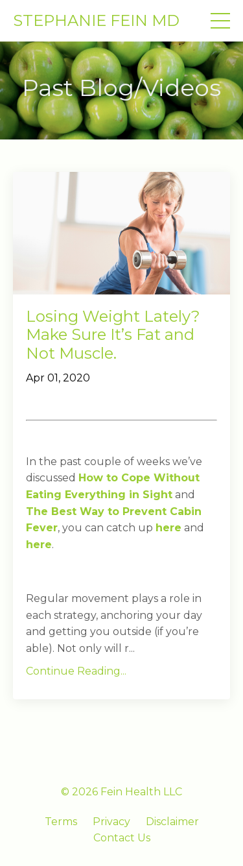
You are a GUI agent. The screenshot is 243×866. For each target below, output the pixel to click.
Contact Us (121, 838)
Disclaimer (172, 821)
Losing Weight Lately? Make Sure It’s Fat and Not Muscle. (113, 335)
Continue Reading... (76, 671)
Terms (61, 821)
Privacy (111, 821)
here (168, 528)
